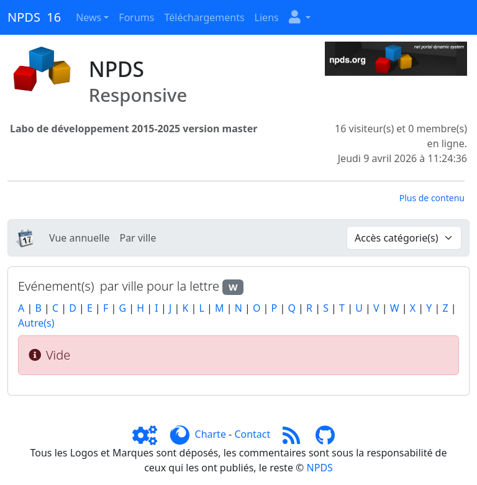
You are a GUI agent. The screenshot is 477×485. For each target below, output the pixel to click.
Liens (267, 17)
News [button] (88, 17)
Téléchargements (204, 17)
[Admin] (149, 434)
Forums (136, 17)
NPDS (320, 467)
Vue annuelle (79, 238)
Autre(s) (36, 323)
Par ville (137, 238)
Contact (252, 434)
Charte (210, 434)
